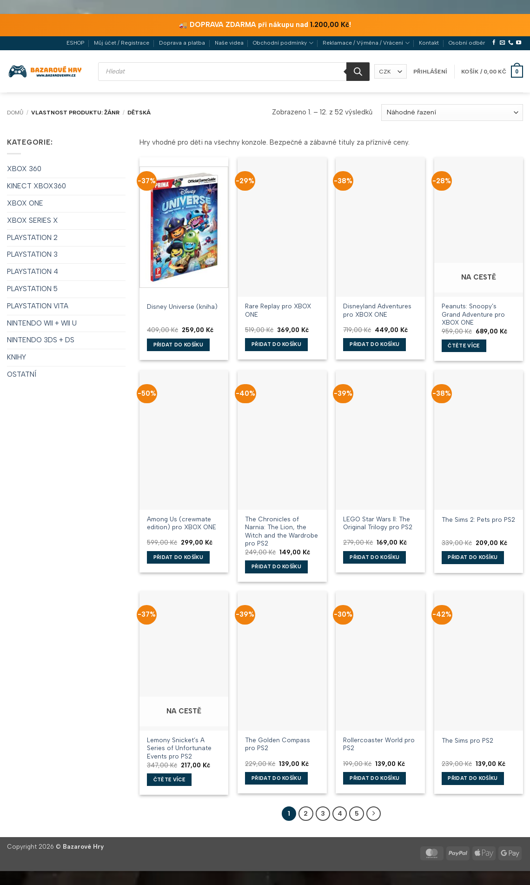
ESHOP (75, 43)
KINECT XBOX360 (36, 186)
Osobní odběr (467, 43)
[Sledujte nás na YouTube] (518, 43)
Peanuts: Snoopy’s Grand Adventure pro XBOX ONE (473, 314)
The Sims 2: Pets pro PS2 (478, 519)
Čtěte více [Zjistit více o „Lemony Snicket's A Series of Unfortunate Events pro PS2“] (169, 780)
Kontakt (429, 43)
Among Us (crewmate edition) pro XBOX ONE (181, 523)
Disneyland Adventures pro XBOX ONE (377, 310)
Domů (15, 112)
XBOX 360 (24, 169)
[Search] (358, 71)
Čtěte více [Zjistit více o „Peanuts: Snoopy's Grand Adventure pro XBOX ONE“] (463, 346)
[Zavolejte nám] (510, 43)
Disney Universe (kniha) (182, 306)
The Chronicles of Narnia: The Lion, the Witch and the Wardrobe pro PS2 (281, 527)
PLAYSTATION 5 (32, 289)
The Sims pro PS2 (467, 740)
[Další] (373, 813)
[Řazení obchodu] (452, 112)
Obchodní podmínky (283, 43)
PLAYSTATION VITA (37, 306)
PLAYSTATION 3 (32, 254)
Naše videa (229, 43)
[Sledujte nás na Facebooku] (494, 43)
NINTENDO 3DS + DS (40, 340)
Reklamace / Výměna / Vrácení (366, 43)
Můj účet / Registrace (121, 43)
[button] (430, 71)
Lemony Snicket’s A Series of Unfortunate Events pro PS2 (179, 747)
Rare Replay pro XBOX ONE (278, 310)
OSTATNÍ (21, 374)
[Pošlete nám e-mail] (502, 43)
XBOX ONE (25, 203)
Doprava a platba (182, 43)
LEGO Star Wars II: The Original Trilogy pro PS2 (377, 523)
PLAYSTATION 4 (32, 271)
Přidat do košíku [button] (178, 345)
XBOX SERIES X (32, 220)
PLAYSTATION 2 (32, 237)
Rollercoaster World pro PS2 (379, 744)
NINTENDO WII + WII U (42, 323)
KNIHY (16, 357)
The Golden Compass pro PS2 (277, 744)
